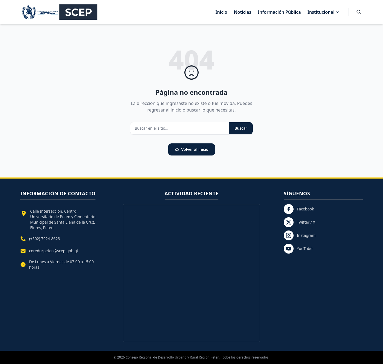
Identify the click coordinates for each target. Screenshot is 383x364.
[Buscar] (359, 12)
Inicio (221, 12)
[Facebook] (323, 209)
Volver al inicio (192, 149)
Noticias (242, 12)
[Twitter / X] (323, 222)
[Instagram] (323, 235)
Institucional (323, 12)
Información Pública (279, 12)
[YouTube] (323, 249)
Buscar (241, 128)
